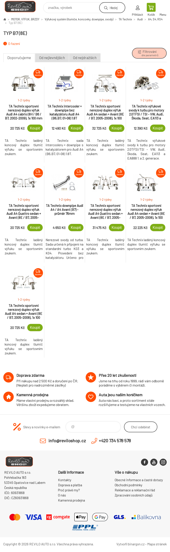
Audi (140, 19)
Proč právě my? (69, 490)
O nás (62, 495)
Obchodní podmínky (128, 485)
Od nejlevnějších (52, 57)
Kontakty (64, 480)
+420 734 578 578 (115, 440)
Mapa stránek (157, 544)
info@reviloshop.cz (67, 440)
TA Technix (125, 19)
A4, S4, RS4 (155, 19)
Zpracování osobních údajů (134, 495)
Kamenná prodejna (71, 500)
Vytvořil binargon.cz (130, 544)
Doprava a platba (70, 485)
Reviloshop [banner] (22, 6)
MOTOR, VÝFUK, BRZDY (25, 19)
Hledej (114, 8)
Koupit (35, 128)
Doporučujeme (19, 57)
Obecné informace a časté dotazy (139, 480)
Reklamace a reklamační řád (135, 490)
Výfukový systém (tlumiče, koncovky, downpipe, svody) (79, 19)
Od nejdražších (85, 57)
